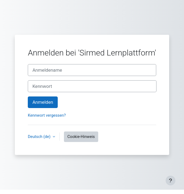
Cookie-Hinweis (81, 136)
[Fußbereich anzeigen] (170, 180)
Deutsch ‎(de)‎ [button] (40, 136)
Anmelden (42, 102)
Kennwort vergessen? (47, 115)
